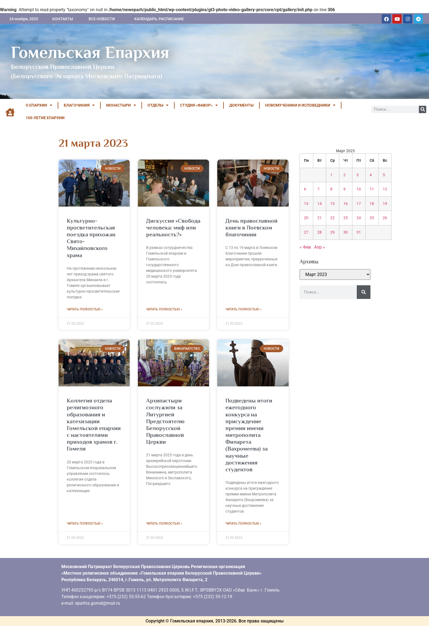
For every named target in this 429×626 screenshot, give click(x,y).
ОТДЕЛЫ (158, 105)
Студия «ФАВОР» (199, 105)
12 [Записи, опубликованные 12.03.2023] (385, 189)
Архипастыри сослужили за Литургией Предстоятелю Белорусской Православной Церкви (165, 421)
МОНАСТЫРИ (121, 105)
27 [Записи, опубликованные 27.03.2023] (306, 232)
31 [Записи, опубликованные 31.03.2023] (358, 232)
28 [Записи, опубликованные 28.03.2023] (319, 232)
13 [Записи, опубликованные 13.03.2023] (306, 203)
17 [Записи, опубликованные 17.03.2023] (358, 203)
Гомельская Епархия (90, 52)
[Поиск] (422, 109)
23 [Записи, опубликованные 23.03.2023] (345, 218)
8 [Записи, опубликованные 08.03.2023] (331, 189)
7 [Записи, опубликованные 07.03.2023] (318, 189)
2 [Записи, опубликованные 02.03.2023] (344, 175)
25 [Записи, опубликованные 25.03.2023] (372, 218)
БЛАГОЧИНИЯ (79, 105)
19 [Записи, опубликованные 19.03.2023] (385, 203)
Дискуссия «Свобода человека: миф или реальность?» (173, 228)
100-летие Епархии (45, 118)
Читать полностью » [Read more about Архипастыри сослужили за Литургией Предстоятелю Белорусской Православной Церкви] (164, 523)
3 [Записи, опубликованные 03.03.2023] (357, 175)
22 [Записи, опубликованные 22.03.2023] (332, 218)
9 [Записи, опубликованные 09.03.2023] (344, 189)
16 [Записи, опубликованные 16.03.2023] (345, 203)
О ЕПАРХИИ (39, 105)
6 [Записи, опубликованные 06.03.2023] (305, 189)
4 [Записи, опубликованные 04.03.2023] (371, 175)
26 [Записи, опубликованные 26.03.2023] (385, 218)
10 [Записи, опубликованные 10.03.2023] (358, 189)
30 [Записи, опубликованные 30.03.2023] (345, 232)
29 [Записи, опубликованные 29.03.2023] (332, 232)
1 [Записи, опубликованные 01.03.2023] (331, 175)
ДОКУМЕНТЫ (241, 105)
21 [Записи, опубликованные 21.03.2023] (319, 218)
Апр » (319, 247)
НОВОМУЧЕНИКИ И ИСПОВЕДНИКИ (300, 105)
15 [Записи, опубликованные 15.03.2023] (332, 203)
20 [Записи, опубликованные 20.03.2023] (306, 218)
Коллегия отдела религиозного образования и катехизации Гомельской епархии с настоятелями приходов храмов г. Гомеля (94, 424)
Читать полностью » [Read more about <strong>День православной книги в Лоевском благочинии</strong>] (243, 309)
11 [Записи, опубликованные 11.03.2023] (372, 189)
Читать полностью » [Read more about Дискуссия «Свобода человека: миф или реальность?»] (164, 309)
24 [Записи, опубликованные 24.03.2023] (358, 218)
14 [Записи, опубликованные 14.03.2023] (319, 203)
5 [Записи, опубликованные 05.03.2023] (384, 175)
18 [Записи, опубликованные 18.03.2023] (372, 203)
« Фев (305, 247)
